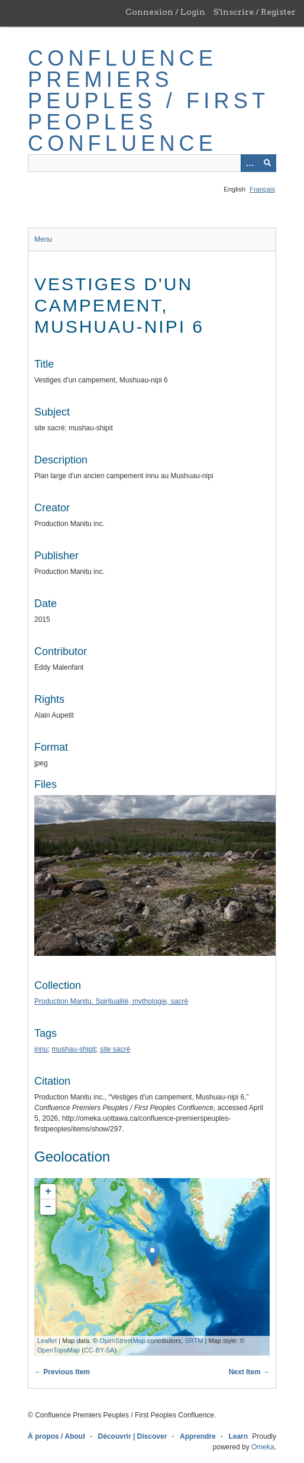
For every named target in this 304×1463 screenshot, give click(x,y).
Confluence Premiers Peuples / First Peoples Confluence (148, 100)
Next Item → (249, 1372)
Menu (43, 239)
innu (41, 1049)
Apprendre (198, 1436)
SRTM (194, 1340)
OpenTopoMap (58, 1350)
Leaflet (47, 1340)
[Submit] (267, 163)
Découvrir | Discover (132, 1436)
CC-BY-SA (99, 1350)
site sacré (115, 1049)
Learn (238, 1436)
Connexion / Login (165, 12)
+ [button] (48, 1192)
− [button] (48, 1207)
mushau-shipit (73, 1049)
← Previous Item (62, 1372)
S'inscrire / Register (255, 12)
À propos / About (56, 1436)
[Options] (249, 163)
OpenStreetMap (122, 1340)
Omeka (262, 1447)
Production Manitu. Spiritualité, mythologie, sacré (111, 1001)
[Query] (152, 163)
